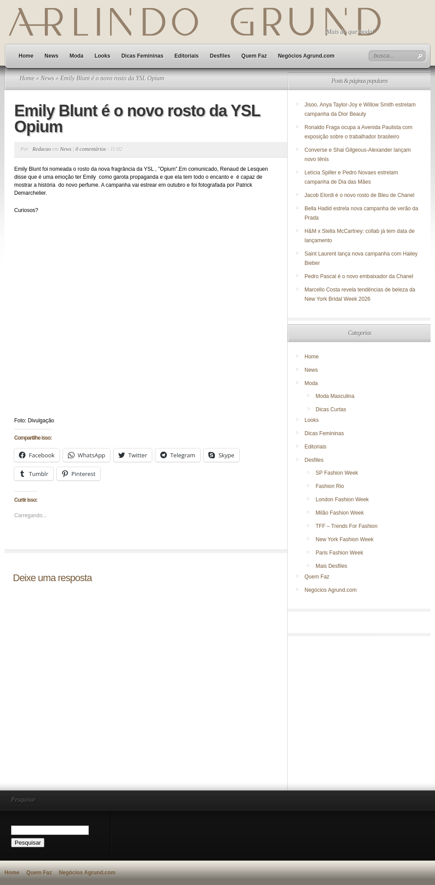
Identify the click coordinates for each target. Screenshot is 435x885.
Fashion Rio (330, 486)
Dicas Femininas (142, 56)
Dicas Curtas (331, 409)
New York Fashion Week (345, 539)
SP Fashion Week (337, 473)
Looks (102, 56)
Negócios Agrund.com (306, 56)
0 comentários (90, 149)
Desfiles (220, 56)
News (51, 56)
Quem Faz (254, 56)
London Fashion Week (342, 499)
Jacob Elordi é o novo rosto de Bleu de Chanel (359, 195)
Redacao (41, 149)
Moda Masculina (335, 396)
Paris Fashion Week (339, 553)
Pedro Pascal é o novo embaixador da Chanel (359, 276)
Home (26, 56)
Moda (76, 56)
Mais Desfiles (331, 566)
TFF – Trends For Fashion (346, 526)
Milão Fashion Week (340, 513)
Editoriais (186, 56)
